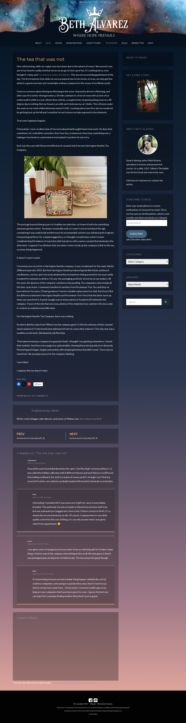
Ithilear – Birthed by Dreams (101, 704)
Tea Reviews (111, 43)
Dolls (124, 43)
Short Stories (94, 43)
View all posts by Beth (91, 418)
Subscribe (136, 233)
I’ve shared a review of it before (54, 74)
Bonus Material (74, 43)
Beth (34, 494)
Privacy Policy (93, 714)
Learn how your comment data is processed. (74, 682)
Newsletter (138, 43)
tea (46, 396)
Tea (33, 396)
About (38, 43)
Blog (48, 43)
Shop (150, 43)
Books (58, 43)
